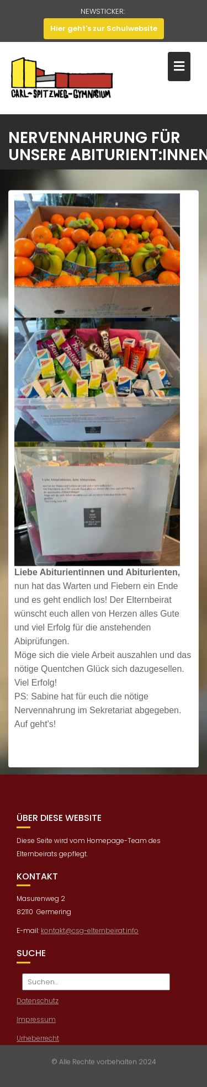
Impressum (36, 1022)
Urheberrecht (38, 1041)
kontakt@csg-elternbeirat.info (90, 934)
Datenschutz (38, 1004)
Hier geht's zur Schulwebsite (103, 28)
